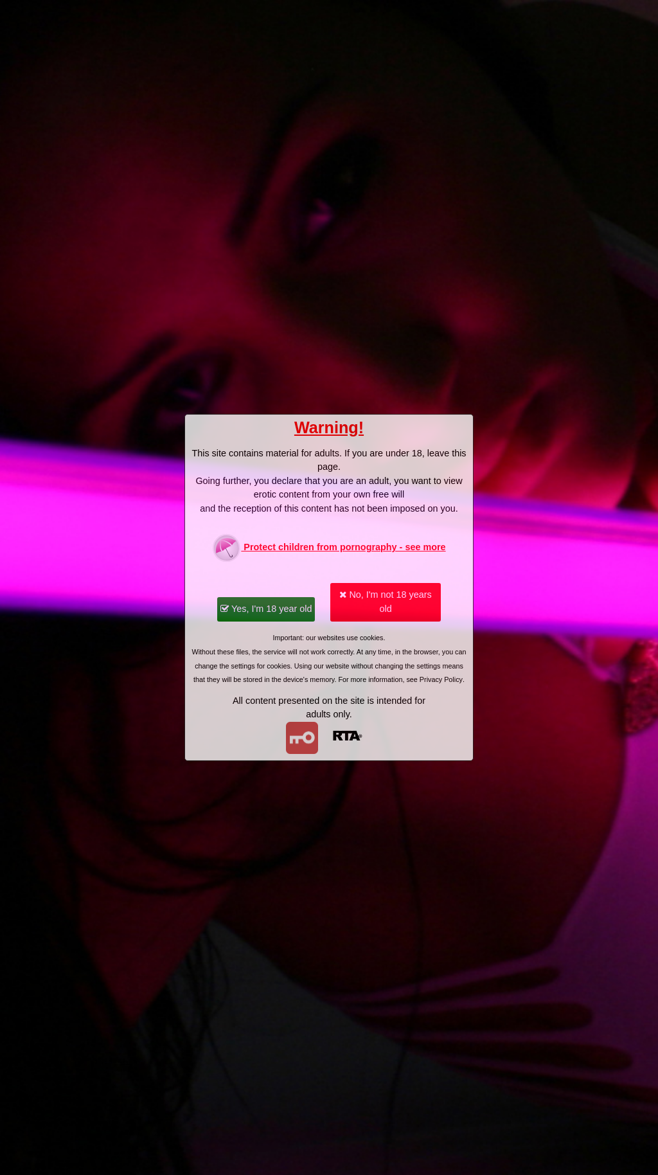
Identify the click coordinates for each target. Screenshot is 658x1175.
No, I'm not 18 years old (385, 601)
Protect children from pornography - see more (328, 548)
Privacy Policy (441, 679)
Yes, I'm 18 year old (266, 609)
